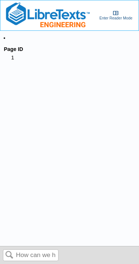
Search (9, 255)
